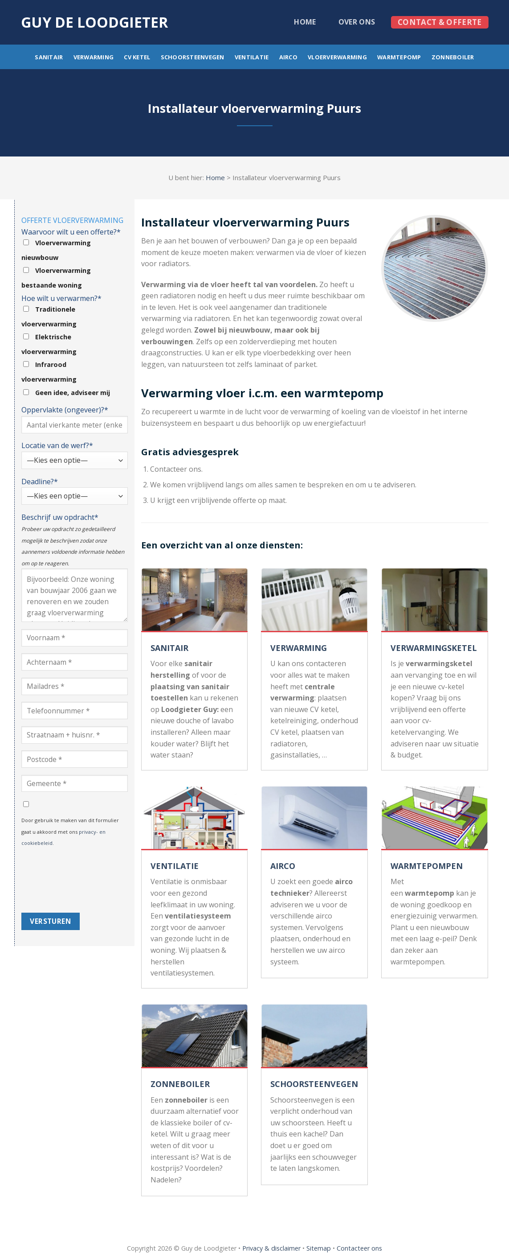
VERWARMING (298, 647)
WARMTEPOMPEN (427, 866)
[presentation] (57, 880)
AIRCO (282, 866)
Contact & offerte (440, 22)
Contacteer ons (359, 1248)
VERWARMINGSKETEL (434, 647)
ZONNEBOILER (180, 1084)
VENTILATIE (175, 866)
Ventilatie (252, 57)
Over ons (356, 22)
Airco (288, 57)
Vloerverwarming (337, 57)
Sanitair (49, 57)
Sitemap (318, 1248)
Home (305, 22)
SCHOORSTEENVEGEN (314, 1084)
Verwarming (93, 57)
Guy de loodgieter (94, 22)
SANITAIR (169, 647)
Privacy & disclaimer (271, 1248)
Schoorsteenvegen (192, 57)
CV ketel (137, 57)
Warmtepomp (399, 57)
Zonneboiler (453, 57)
